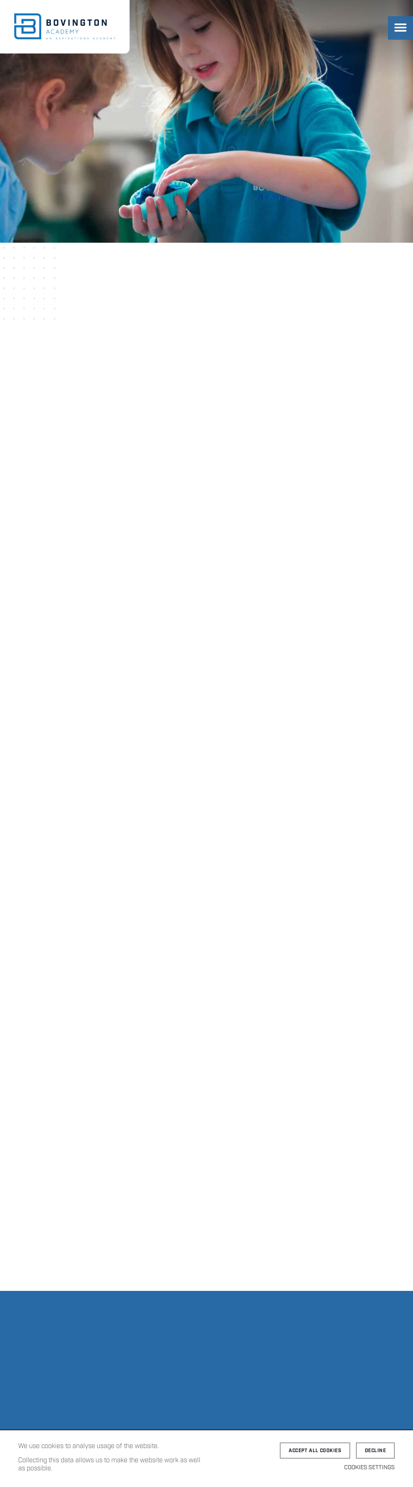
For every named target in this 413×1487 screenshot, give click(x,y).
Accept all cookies (315, 1451)
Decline (375, 1451)
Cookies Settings (369, 1467)
